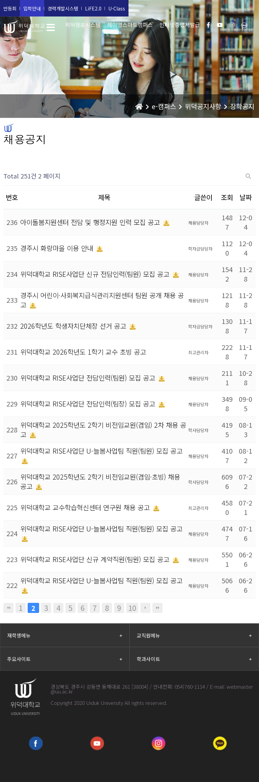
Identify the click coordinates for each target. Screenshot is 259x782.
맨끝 (157, 608)
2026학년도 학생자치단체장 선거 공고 (74, 326)
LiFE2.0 (93, 8)
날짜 (245, 197)
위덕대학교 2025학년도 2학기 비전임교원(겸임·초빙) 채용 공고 (100, 481)
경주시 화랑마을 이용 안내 (57, 248)
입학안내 (32, 8)
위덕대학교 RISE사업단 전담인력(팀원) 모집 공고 (88, 378)
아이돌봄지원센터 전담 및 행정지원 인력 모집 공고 (91, 222)
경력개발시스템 (63, 8)
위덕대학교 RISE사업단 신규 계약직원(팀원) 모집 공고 (95, 559)
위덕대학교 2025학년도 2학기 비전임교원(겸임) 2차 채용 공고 (103, 429)
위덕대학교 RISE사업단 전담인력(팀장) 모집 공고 (88, 404)
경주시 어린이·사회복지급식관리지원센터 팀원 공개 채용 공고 (102, 299)
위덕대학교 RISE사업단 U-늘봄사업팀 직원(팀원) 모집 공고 (101, 451)
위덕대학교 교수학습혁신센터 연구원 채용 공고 (86, 507)
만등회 (10, 8)
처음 (8, 608)
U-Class (116, 8)
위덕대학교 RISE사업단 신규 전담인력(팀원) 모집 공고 (95, 274)
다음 (145, 608)
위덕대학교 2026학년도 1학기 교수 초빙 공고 (83, 352)
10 (132, 608)
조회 (227, 197)
